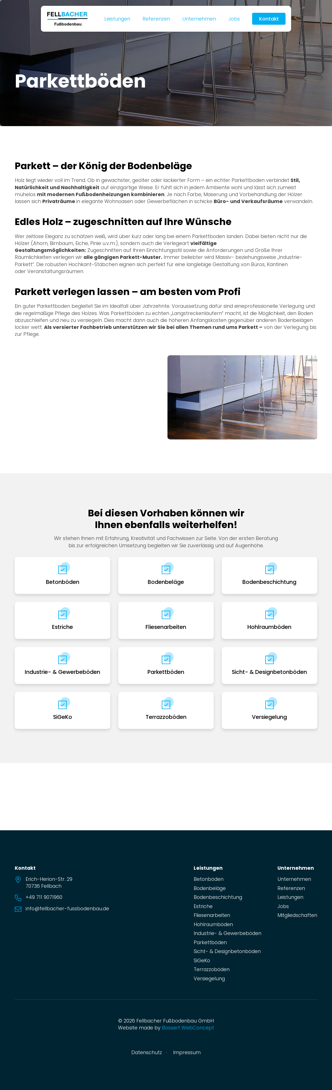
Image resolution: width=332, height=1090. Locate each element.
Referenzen (156, 18)
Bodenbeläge (166, 582)
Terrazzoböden (166, 717)
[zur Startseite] (67, 18)
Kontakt (269, 18)
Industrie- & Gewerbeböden (62, 672)
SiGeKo (62, 717)
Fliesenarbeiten (166, 627)
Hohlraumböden (269, 627)
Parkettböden (165, 672)
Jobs (234, 18)
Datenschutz (146, 1052)
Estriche (62, 627)
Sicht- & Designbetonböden (269, 672)
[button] (22, 397)
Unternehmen (199, 18)
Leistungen (117, 18)
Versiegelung (269, 717)
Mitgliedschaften (297, 915)
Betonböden (62, 582)
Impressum (187, 1052)
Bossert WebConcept (188, 1027)
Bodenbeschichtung (269, 582)
